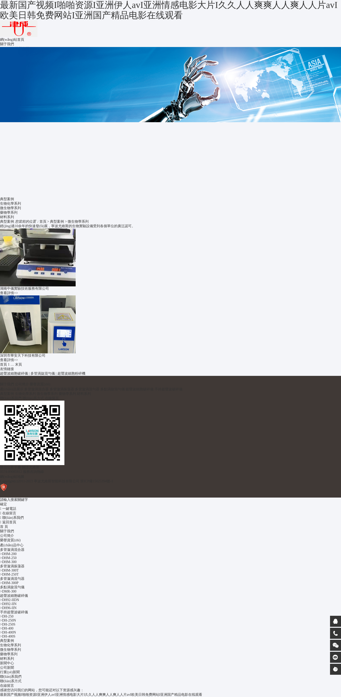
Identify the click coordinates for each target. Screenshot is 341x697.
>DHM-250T (9, 574)
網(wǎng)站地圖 (12, 477)
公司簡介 (22, 384)
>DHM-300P (9, 583)
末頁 (18, 364)
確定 (3, 504)
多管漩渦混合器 (36, 389)
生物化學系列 (10, 203)
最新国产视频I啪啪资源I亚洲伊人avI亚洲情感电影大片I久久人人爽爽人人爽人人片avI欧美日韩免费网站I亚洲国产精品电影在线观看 (169, 10)
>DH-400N (8, 632)
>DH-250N (8, 620)
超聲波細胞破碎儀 (14, 373)
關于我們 (7, 384)
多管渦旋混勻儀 (42, 373)
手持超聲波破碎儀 (168, 389)
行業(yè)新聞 (10, 672)
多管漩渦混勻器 (87, 389)
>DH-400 (6, 628)
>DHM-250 (8, 558)
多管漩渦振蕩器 (62, 389)
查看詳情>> (9, 293)
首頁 (42, 221)
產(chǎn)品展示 (11, 389)
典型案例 (57, 221)
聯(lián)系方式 (33, 398)
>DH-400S (7, 636)
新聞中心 (7, 663)
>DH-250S (7, 624)
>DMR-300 (8, 591)
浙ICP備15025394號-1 (96, 481)
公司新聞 (7, 668)
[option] (170, 84)
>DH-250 (6, 616)
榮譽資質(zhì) (40, 384)
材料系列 (7, 217)
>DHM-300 (8, 562)
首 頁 (4, 527)
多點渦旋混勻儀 (112, 389)
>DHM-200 (8, 554)
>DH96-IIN (8, 608)
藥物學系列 (8, 212)
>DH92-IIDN (9, 600)
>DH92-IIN (8, 604)
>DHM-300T (9, 570)
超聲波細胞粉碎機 (71, 373)
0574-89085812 (11, 472)
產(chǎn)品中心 (11, 545)
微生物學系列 (10, 208)
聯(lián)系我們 (10, 398)
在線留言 (52, 398)
